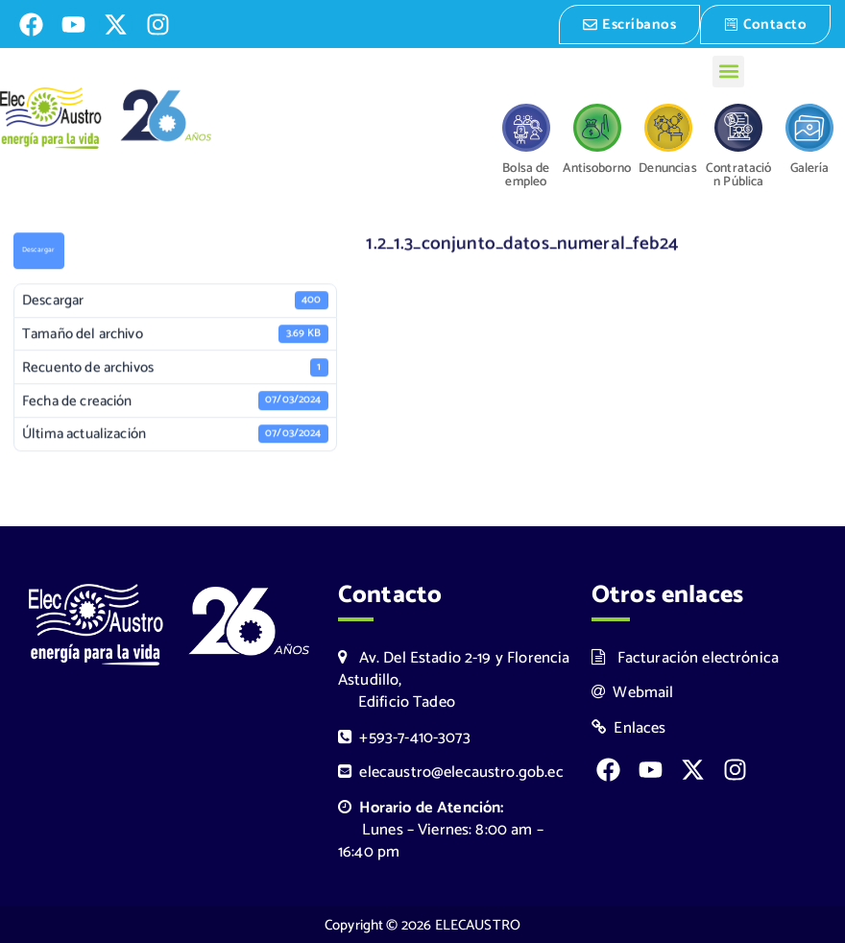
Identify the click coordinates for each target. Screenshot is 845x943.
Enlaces (629, 726)
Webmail (633, 691)
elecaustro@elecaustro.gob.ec (451, 771)
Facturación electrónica (685, 656)
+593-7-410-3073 (404, 736)
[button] (728, 69)
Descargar (38, 250)
